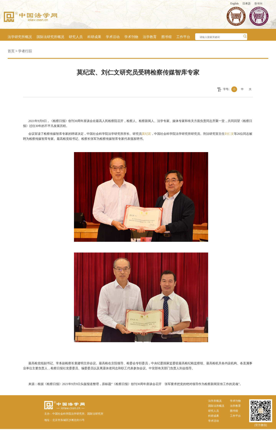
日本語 (246, 3)
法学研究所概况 (20, 37)
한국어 (258, 3)
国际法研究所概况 (50, 37)
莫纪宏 (146, 133)
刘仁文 (229, 133)
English (234, 3)
